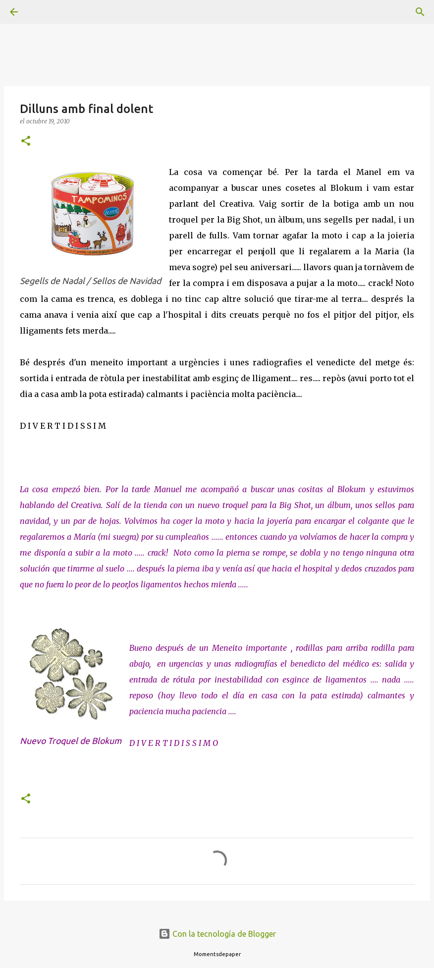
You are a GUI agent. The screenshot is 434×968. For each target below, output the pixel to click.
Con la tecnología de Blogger (217, 933)
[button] (26, 141)
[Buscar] (42, 12)
